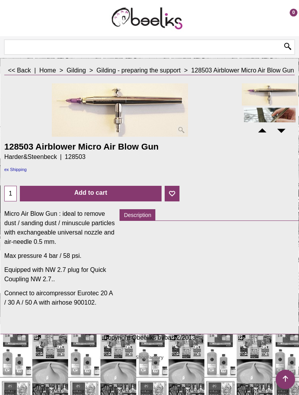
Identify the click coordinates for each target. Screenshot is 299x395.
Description (137, 215)
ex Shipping (15, 169)
